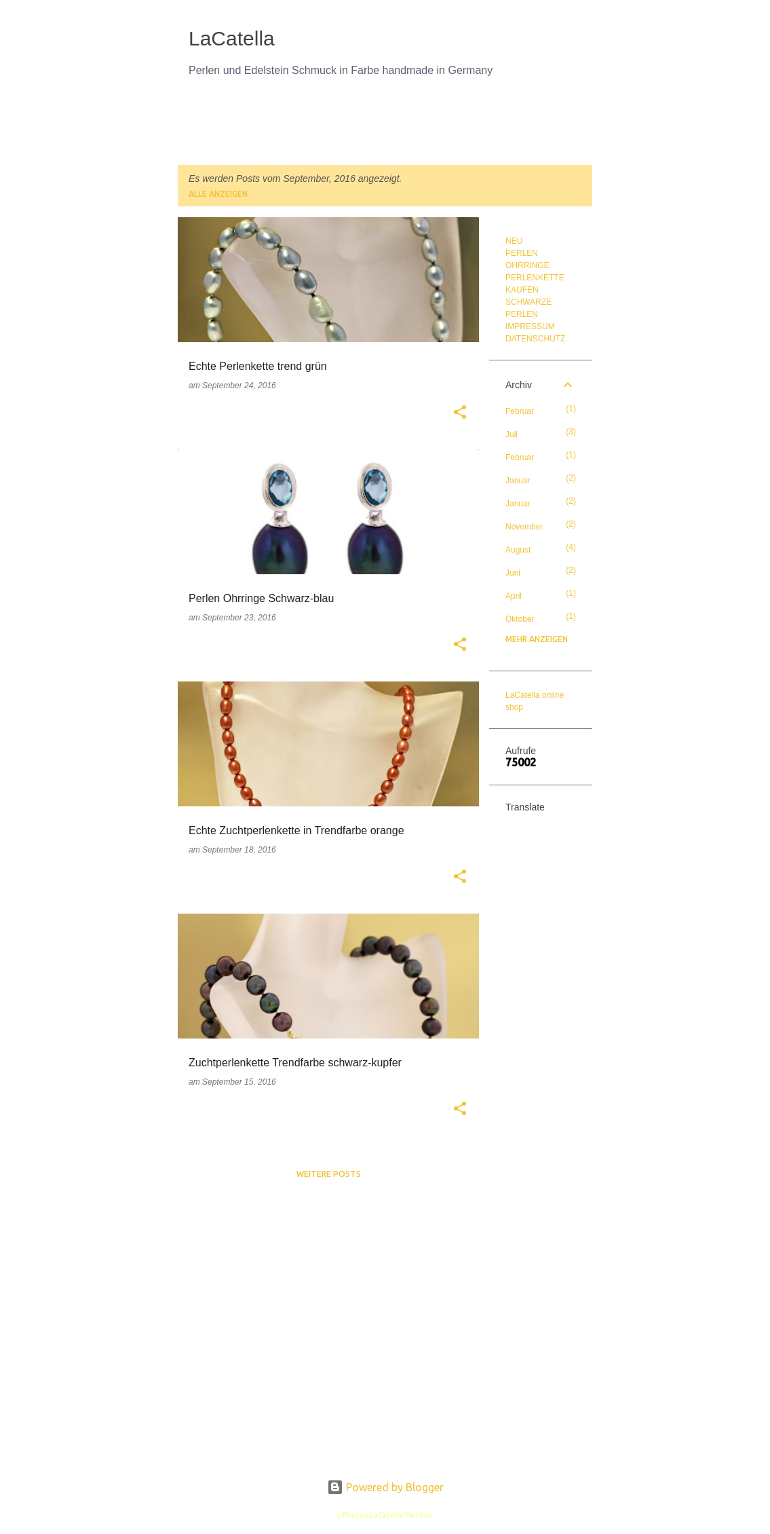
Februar (519, 411)
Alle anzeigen (218, 193)
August (518, 550)
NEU (197, 127)
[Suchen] (584, 43)
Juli (511, 434)
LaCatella (232, 38)
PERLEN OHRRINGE (402, 127)
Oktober (520, 619)
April (513, 596)
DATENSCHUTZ (535, 338)
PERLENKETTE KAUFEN (284, 127)
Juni (512, 573)
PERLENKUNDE (502, 127)
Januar (518, 480)
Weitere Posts (328, 1174)
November (524, 526)
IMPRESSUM (530, 326)
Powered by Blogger (385, 1487)
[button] (460, 413)
